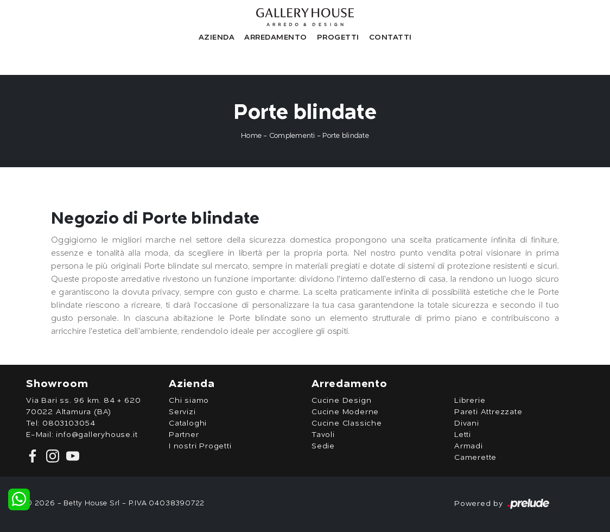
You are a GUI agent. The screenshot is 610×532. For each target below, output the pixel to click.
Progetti (338, 36)
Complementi (292, 136)
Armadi (468, 446)
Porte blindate (345, 136)
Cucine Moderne (345, 412)
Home (251, 136)
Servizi (182, 412)
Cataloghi (188, 423)
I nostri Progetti (200, 446)
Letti (462, 435)
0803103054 (69, 423)
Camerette (475, 457)
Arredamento (275, 36)
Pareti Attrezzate (488, 412)
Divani (466, 423)
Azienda (217, 36)
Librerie (469, 400)
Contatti (390, 36)
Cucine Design (341, 400)
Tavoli (323, 435)
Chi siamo (189, 400)
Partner (184, 435)
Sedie (323, 446)
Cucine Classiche (347, 423)
